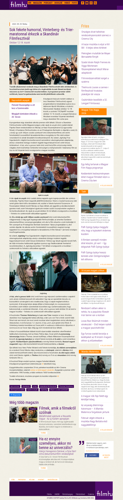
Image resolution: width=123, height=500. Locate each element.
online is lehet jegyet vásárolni (42, 370)
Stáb (13, 480)
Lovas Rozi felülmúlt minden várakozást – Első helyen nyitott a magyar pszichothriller (96, 324)
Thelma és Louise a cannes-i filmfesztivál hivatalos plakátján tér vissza (94, 91)
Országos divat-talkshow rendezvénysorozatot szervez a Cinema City (96, 35)
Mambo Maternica (90, 351)
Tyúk (83, 191)
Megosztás (15, 395)
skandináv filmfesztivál (48, 386)
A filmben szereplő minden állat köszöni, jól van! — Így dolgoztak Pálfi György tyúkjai (95, 243)
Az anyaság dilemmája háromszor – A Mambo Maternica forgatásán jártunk (95, 409)
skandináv (26, 386)
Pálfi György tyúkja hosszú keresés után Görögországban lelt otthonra (95, 256)
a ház (35, 386)
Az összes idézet (106, 456)
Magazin (37, 3)
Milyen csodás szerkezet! (59, 390)
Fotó (74, 3)
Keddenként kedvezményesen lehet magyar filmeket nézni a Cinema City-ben (95, 177)
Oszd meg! (92, 455)
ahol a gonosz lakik (17, 390)
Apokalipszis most (92, 451)
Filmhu (49, 494)
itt (42, 364)
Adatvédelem (52, 480)
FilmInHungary (67, 494)
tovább (43, 433)
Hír (29, 3)
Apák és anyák (32, 390)
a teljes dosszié (106, 185)
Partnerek (22, 480)
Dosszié (58, 3)
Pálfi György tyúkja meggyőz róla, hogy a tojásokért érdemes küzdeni (96, 230)
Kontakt (41, 480)
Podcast (48, 3)
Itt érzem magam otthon (92, 270)
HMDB (57, 494)
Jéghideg (44, 390)
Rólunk (32, 480)
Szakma (91, 494)
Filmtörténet (80, 494)
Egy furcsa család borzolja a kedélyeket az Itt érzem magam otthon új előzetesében (96, 337)
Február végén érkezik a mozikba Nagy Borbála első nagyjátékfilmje (94, 421)
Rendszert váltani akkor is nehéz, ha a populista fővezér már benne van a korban (95, 312)
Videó (67, 3)
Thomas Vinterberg (66, 386)
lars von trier (15, 386)
